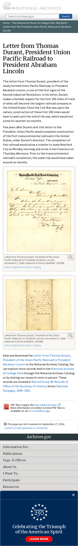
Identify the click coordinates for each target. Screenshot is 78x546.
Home (6, 23)
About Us (9, 467)
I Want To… (11, 473)
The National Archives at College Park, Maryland (39, 23)
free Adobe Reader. (47, 405)
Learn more (39, 539)
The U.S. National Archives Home (32, 6)
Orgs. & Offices (14, 460)
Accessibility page (39, 411)
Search (66, 16)
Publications (12, 454)
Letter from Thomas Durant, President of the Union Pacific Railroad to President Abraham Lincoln (37, 360)
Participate (11, 480)
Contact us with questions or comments (26, 428)
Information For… (16, 447)
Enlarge (70, 257)
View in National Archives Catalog (22, 267)
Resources (11, 487)
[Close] (73, 495)
